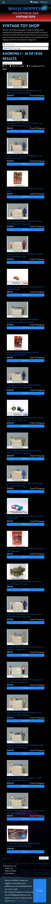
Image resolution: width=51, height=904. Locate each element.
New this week (18, 66)
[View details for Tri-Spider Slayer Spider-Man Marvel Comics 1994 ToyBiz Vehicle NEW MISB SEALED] (25, 837)
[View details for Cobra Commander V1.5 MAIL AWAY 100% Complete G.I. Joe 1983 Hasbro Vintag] (25, 477)
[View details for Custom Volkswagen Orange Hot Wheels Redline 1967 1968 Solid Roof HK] (25, 281)
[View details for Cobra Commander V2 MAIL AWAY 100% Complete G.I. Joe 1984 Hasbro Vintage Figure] (25, 215)
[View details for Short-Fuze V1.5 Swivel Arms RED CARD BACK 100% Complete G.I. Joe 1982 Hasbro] (25, 739)
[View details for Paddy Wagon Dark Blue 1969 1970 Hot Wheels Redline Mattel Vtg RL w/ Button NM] (25, 412)
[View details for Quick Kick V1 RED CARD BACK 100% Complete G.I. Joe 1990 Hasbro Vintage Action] (25, 674)
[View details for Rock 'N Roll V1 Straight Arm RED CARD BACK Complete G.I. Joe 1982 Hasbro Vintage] (25, 314)
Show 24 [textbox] (43, 858)
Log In (44, 2)
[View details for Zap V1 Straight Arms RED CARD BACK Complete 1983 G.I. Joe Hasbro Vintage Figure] (25, 444)
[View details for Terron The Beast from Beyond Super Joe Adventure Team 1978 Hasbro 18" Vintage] (25, 575)
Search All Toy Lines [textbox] (12, 48)
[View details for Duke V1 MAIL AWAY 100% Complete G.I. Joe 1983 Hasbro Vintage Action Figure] (25, 772)
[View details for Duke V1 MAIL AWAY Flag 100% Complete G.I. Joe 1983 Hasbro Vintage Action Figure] (25, 706)
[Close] (39, 890)
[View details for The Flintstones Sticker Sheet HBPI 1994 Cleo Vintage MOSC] (25, 183)
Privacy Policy (20, 901)
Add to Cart (26, 98)
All (6, 66)
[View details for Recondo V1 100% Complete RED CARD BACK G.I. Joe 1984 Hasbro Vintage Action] (25, 641)
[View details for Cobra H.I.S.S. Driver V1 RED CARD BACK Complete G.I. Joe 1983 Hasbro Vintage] (25, 248)
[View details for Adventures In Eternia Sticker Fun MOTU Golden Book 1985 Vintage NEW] (25, 543)
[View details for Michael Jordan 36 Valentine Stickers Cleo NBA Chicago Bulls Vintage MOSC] (25, 346)
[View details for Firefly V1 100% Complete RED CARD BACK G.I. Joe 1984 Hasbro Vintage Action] (25, 150)
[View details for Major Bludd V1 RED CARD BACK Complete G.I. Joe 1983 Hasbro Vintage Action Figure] (25, 117)
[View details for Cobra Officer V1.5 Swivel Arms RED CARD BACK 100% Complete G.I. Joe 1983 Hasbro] (25, 379)
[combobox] (25, 48)
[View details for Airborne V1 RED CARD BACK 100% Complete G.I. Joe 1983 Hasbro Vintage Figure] (25, 805)
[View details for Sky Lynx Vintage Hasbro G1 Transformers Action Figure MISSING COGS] (25, 510)
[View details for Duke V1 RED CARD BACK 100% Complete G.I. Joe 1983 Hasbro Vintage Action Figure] (25, 84)
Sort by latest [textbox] (7, 63)
